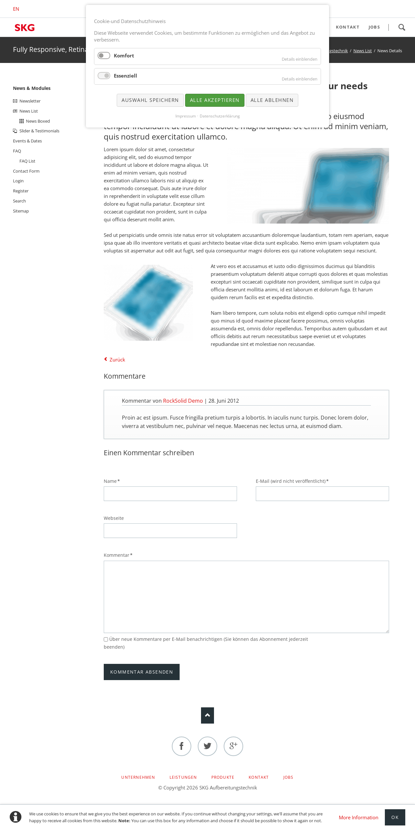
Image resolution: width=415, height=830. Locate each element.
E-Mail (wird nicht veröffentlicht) (292, 481)
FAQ (17, 151)
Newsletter (30, 101)
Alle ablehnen (272, 100)
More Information (358, 817)
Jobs (288, 777)
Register (21, 191)
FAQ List (27, 161)
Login (18, 181)
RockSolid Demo (183, 400)
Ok (395, 817)
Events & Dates (27, 141)
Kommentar (118, 555)
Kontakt (259, 777)
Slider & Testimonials (39, 131)
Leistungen (183, 777)
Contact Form (26, 171)
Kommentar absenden (141, 672)
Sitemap (21, 211)
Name (114, 481)
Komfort (124, 55)
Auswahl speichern (150, 100)
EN (16, 9)
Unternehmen (138, 777)
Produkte (223, 777)
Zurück (117, 359)
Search (401, 27)
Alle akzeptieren (215, 100)
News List (362, 51)
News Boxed (38, 121)
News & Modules (32, 88)
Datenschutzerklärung (220, 116)
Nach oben (207, 715)
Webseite (114, 518)
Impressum (185, 116)
